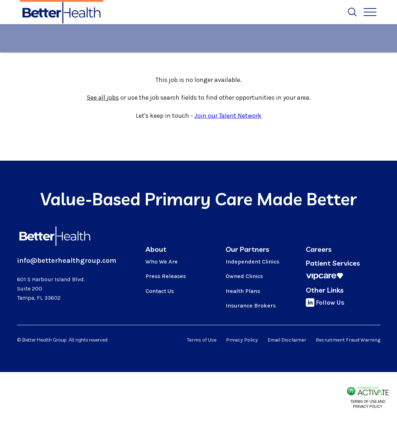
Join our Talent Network (227, 116)
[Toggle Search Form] (352, 12)
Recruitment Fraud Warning (348, 340)
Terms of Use (201, 340)
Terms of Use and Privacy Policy (367, 404)
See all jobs (103, 97)
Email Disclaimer (287, 340)
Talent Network (294, 12)
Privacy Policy (242, 340)
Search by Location (241, 12)
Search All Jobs (150, 12)
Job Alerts (193, 12)
